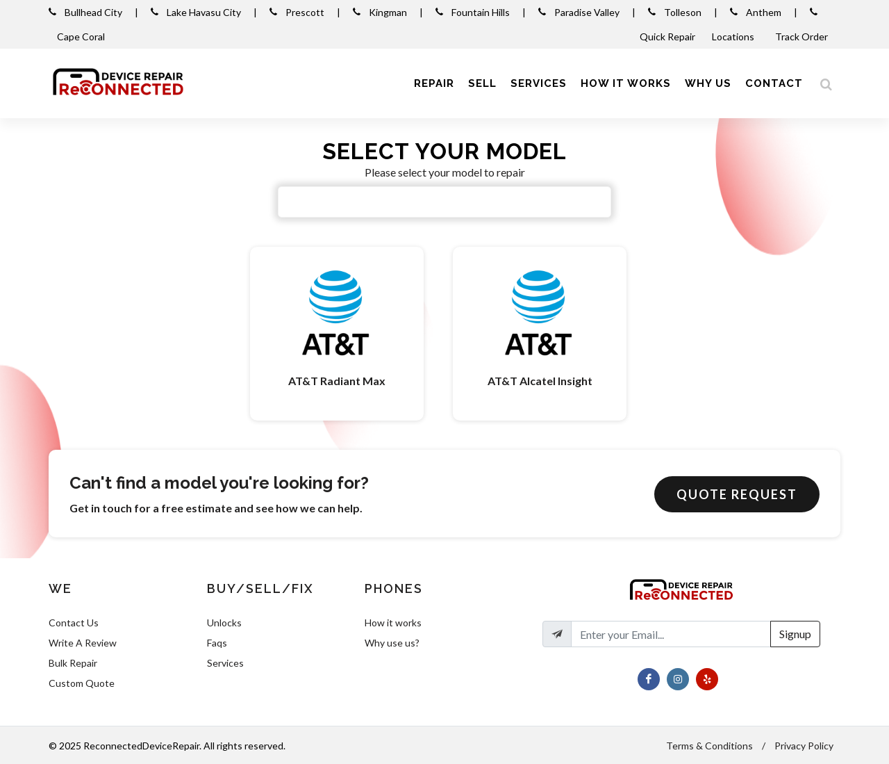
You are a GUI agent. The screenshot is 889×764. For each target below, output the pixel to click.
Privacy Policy (803, 745)
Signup (795, 633)
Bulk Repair (73, 663)
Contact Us (74, 622)
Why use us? (392, 643)
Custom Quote (82, 683)
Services (225, 663)
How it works (393, 622)
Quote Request (736, 494)
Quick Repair (667, 36)
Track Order (802, 36)
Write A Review (83, 643)
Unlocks (224, 622)
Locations (734, 36)
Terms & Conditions (709, 745)
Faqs (217, 643)
